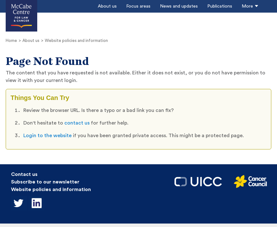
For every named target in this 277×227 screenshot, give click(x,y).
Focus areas (138, 6)
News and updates (179, 6)
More (250, 6)
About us (107, 6)
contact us (77, 122)
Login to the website (47, 135)
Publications (219, 6)
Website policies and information (76, 40)
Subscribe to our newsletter (45, 181)
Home (11, 40)
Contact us (24, 174)
